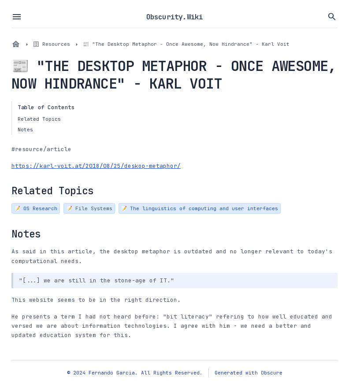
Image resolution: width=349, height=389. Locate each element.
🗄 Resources (51, 44)
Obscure (271, 372)
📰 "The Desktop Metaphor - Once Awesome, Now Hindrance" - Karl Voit (186, 44)
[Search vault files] (332, 16)
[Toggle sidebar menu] (16, 16)
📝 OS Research (35, 208)
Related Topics (39, 118)
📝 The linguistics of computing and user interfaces (199, 208)
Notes (25, 129)
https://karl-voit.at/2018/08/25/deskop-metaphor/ (96, 166)
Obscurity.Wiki (174, 16)
